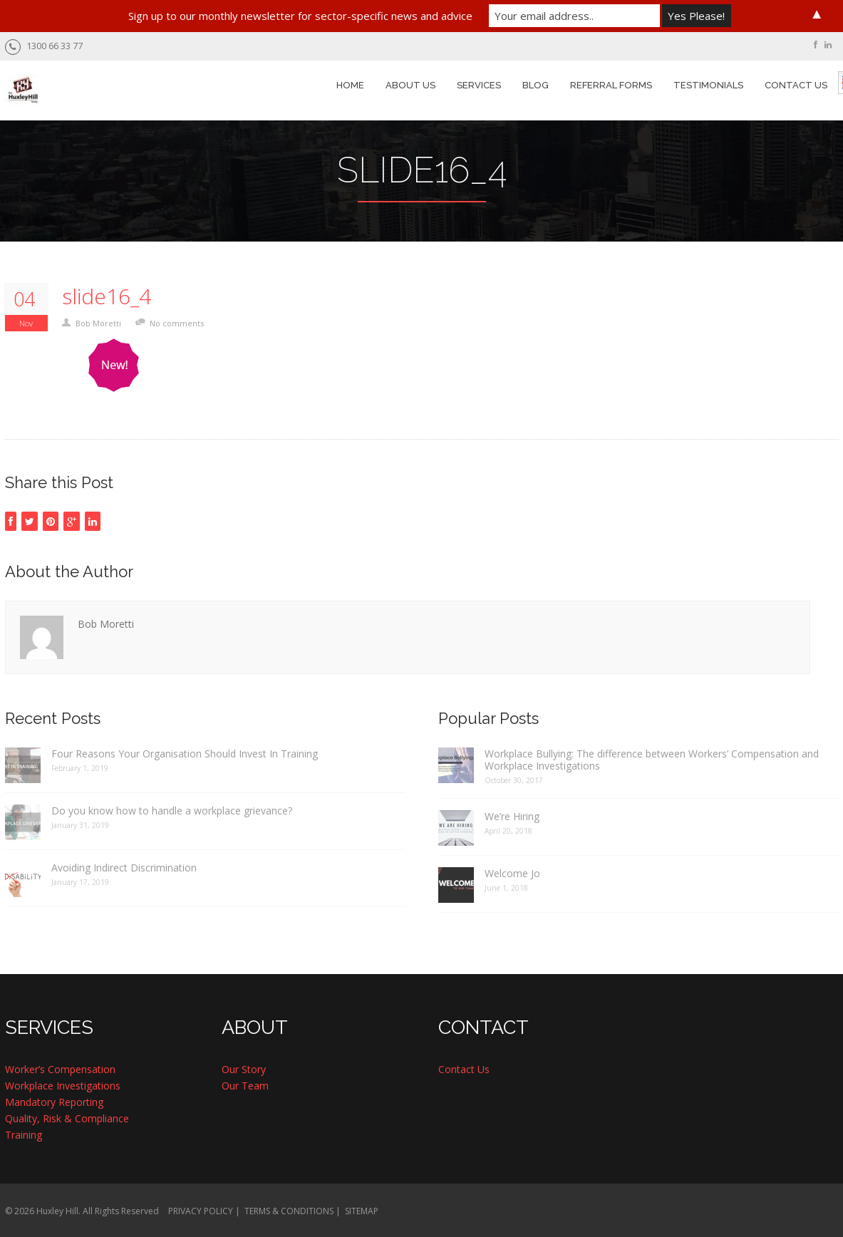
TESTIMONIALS (708, 85)
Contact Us (464, 1069)
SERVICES (479, 85)
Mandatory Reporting (54, 1102)
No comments (177, 323)
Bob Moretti (98, 323)
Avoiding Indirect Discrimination (124, 867)
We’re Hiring (512, 816)
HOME (350, 85)
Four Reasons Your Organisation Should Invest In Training (184, 753)
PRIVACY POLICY (200, 1211)
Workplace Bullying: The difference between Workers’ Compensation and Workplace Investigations (652, 759)
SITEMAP (361, 1211)
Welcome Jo (512, 873)
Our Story (244, 1069)
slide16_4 (106, 296)
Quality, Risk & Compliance (67, 1118)
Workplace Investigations (62, 1085)
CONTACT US (796, 85)
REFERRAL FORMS (611, 85)
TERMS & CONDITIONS (288, 1211)
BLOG (535, 85)
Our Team (245, 1085)
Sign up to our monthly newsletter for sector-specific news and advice (300, 16)
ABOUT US (410, 85)
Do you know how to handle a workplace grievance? (171, 810)
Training (23, 1135)
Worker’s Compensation (60, 1069)
